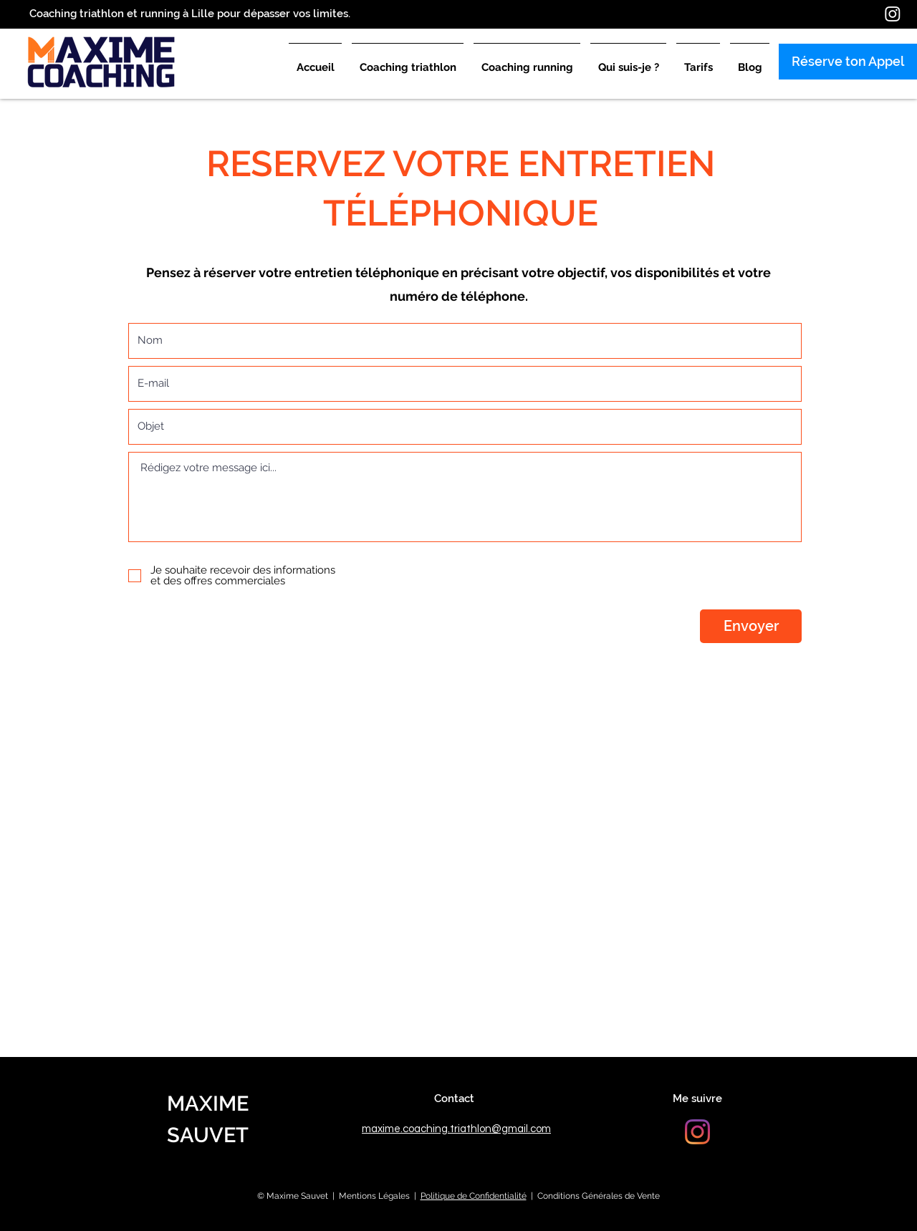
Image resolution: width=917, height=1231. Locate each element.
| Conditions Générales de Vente (593, 1196)
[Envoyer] (751, 626)
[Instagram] (893, 14)
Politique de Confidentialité (474, 1196)
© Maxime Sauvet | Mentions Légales (333, 1196)
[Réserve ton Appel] (848, 61)
